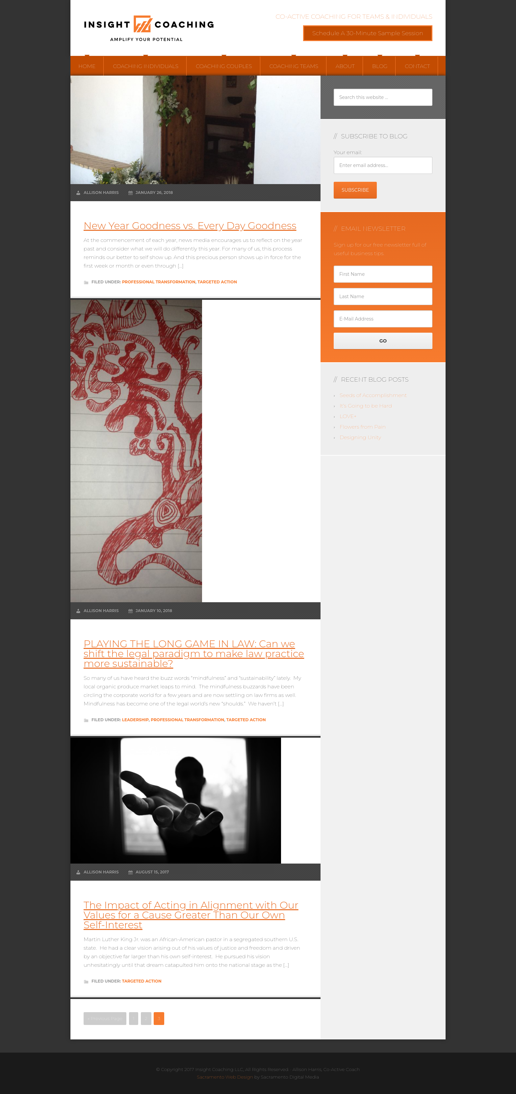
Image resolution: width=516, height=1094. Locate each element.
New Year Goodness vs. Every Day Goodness (190, 226)
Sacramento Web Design (225, 1077)
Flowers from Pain (363, 427)
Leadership (135, 719)
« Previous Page (105, 1018)
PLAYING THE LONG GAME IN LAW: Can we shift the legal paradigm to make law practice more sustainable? (194, 654)
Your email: (348, 152)
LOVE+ (348, 416)
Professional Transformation (158, 281)
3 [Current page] (159, 1018)
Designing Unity (360, 437)
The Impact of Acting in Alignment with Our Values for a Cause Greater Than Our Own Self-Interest (191, 915)
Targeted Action (217, 281)
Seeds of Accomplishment (373, 395)
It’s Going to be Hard (366, 406)
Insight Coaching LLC (149, 28)
